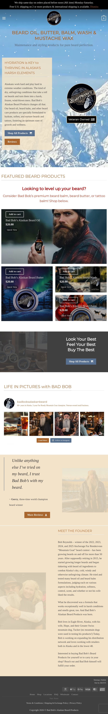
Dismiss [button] (94, 6)
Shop (39, 694)
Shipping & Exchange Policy (56, 703)
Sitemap (97, 680)
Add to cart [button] (15, 214)
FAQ (56, 694)
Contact (75, 694)
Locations (48, 694)
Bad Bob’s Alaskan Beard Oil (23, 220)
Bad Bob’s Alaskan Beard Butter (25, 277)
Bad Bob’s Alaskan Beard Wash (78, 277)
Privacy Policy (76, 703)
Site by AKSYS (100, 683)
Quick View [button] (12, 229)
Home (32, 694)
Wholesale (64, 694)
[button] (4, 18)
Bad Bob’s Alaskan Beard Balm (78, 306)
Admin (103, 680)
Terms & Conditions (34, 703)
